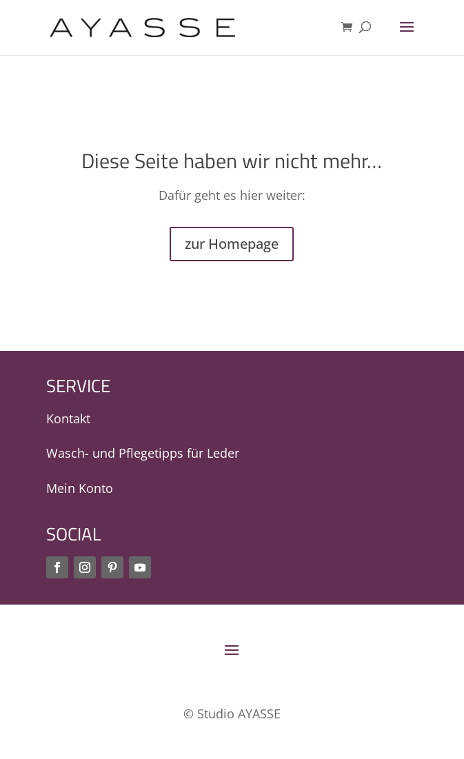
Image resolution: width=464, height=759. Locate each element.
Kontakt (68, 418)
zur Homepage (232, 243)
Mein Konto (79, 488)
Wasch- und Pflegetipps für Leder (142, 453)
